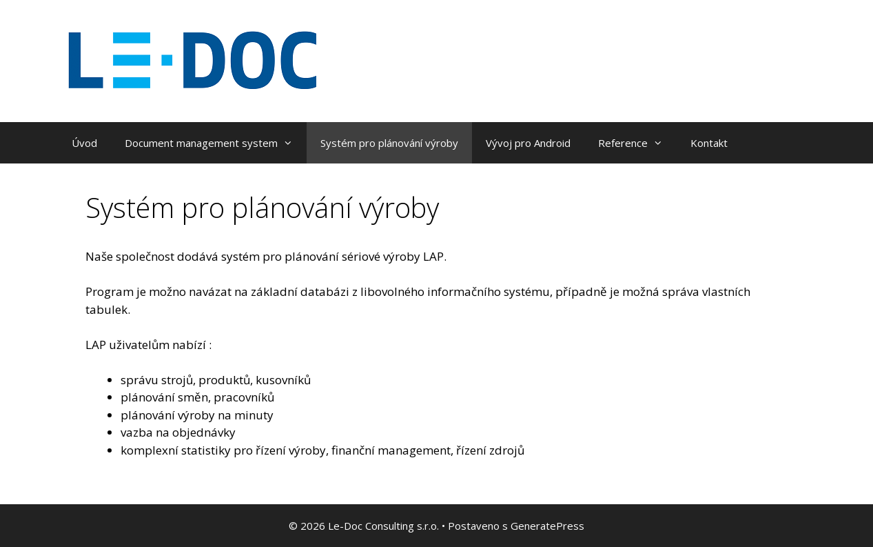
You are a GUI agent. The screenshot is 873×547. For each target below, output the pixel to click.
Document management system (216, 142)
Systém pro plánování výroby (389, 143)
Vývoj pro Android (528, 143)
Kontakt (709, 143)
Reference (637, 142)
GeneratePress (547, 526)
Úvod (84, 143)
